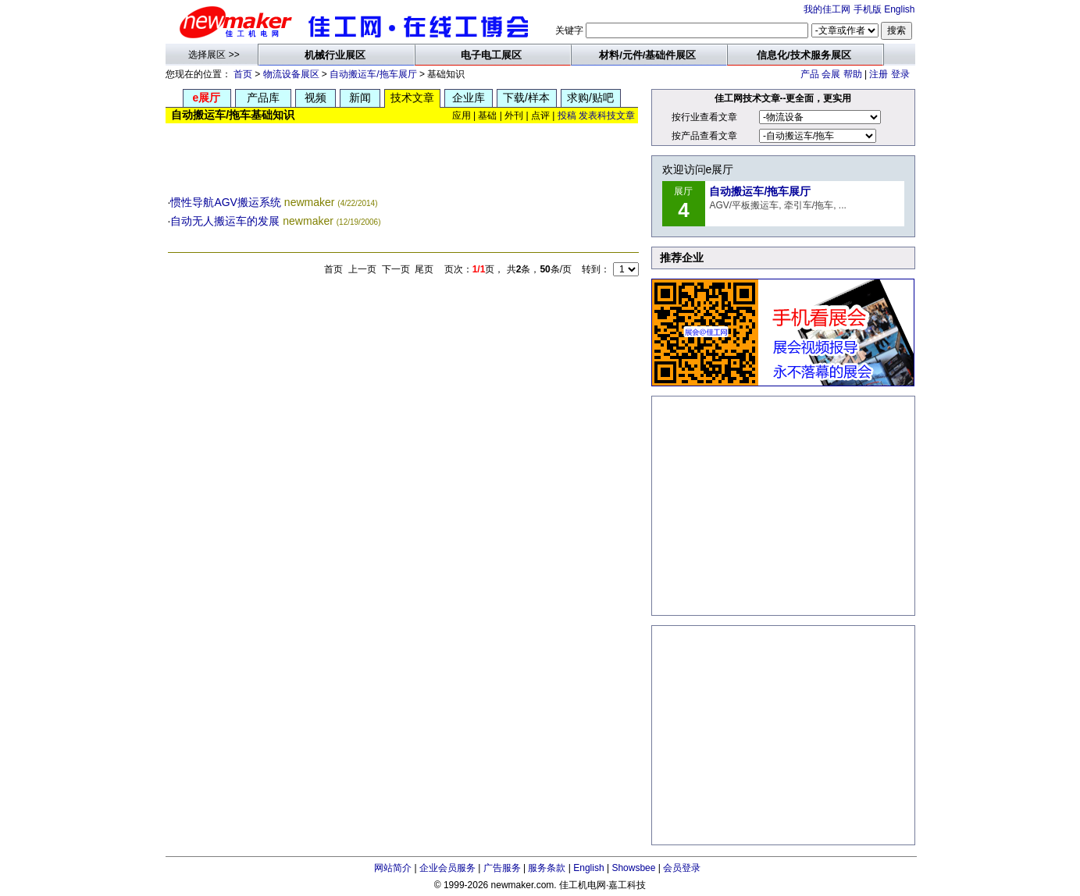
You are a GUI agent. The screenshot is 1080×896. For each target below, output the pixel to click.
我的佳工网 (827, 9)
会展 (831, 74)
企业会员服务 (447, 867)
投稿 (567, 115)
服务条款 (546, 867)
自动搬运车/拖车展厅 (373, 74)
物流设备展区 (291, 74)
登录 (900, 74)
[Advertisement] (403, 158)
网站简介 (393, 867)
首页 (242, 74)
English (899, 9)
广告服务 (502, 867)
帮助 (852, 74)
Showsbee (633, 867)
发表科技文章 (607, 115)
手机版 (868, 9)
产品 (809, 74)
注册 (878, 74)
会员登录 (681, 867)
